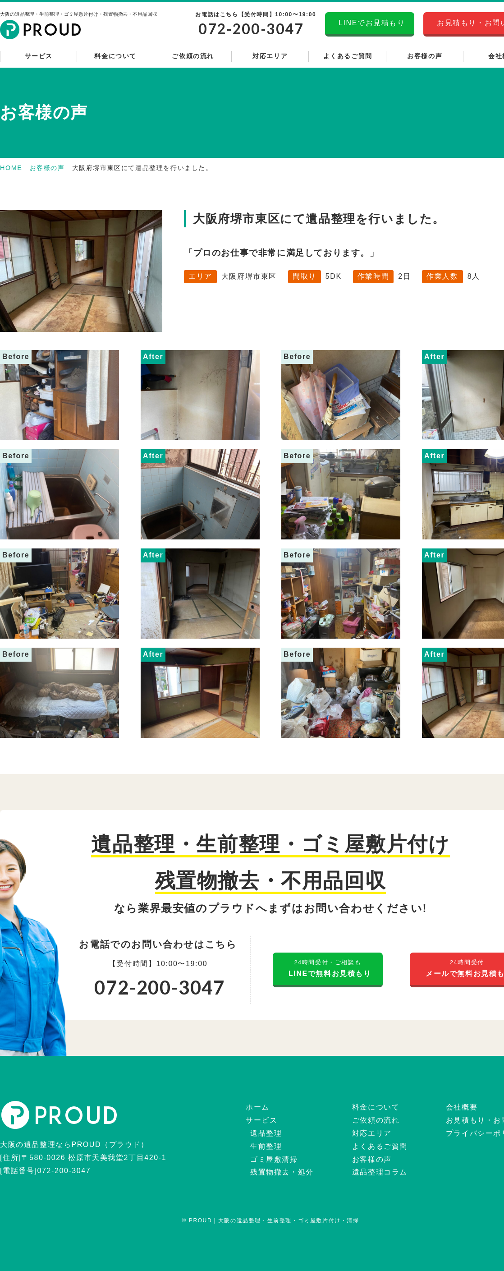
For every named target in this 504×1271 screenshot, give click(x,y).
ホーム (256, 1107)
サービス (260, 1120)
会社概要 (460, 1107)
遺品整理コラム (379, 1172)
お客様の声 (47, 167)
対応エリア (371, 1133)
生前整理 (265, 1146)
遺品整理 (265, 1133)
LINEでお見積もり (369, 23)
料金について (375, 1107)
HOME (11, 167)
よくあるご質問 (379, 1146)
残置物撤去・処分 (281, 1172)
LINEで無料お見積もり (327, 967)
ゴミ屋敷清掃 (273, 1159)
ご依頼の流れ (375, 1120)
